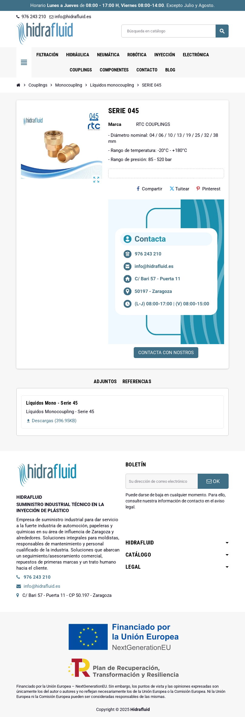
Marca (114, 124)
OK (213, 481)
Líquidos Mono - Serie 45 (52, 403)
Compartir (149, 189)
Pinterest (208, 189)
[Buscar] (174, 31)
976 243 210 (31, 16)
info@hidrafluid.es (70, 16)
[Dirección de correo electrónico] (162, 481)
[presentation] (172, 525)
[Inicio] (18, 85)
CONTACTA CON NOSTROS (166, 352)
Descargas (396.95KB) (51, 420)
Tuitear (179, 189)
